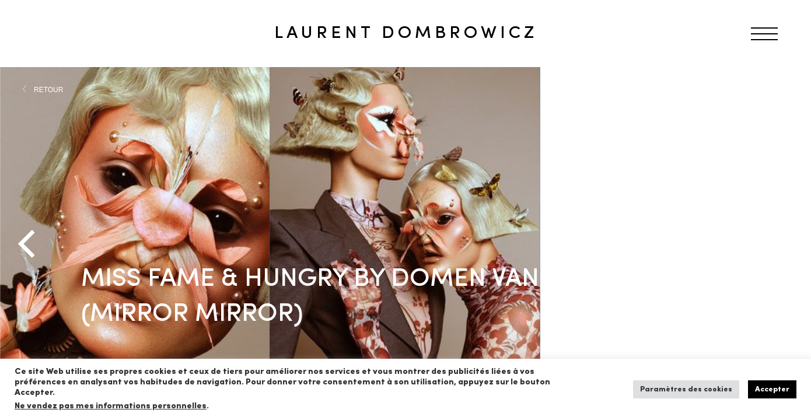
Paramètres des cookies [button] (686, 389)
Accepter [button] (772, 389)
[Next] (781, 243)
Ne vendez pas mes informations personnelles (111, 406)
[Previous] (29, 243)
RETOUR (48, 90)
